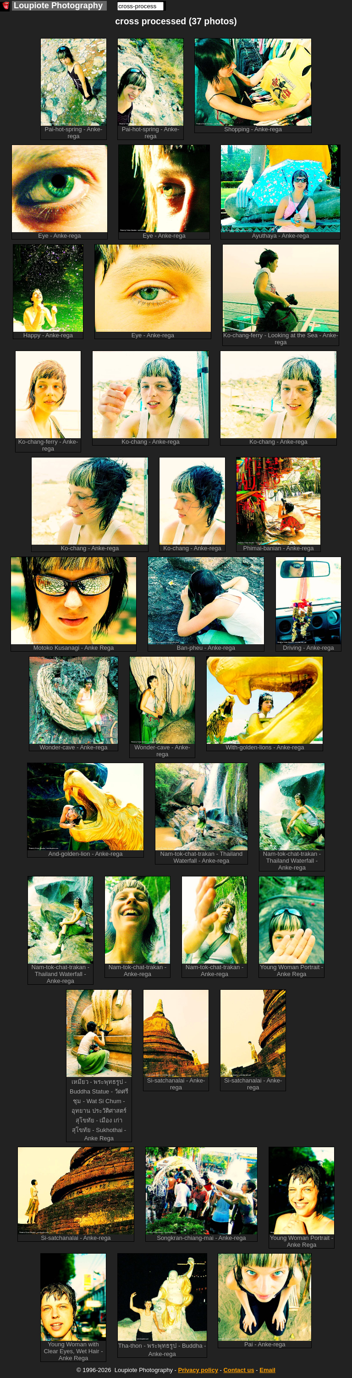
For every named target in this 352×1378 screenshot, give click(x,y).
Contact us (238, 1370)
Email (267, 1370)
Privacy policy (198, 1370)
